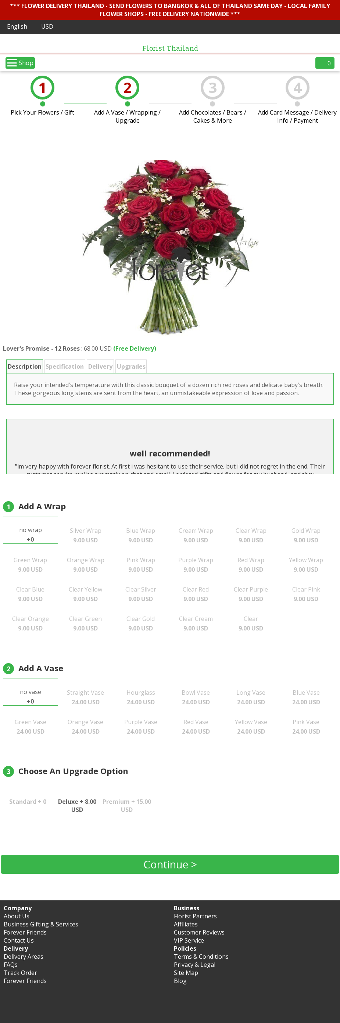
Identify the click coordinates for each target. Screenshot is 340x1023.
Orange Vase (85, 726)
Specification (65, 366)
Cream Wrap (196, 535)
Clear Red (196, 594)
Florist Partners (195, 916)
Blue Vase (306, 697)
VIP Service (189, 940)
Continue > (170, 864)
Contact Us (19, 940)
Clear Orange (30, 623)
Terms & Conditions (201, 956)
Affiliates (186, 924)
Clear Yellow (85, 594)
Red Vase (196, 726)
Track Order (20, 973)
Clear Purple (251, 594)
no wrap (30, 534)
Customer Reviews (199, 932)
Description (25, 366)
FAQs (11, 965)
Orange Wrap (85, 565)
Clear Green (85, 623)
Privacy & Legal (194, 965)
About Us (16, 916)
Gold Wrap (306, 535)
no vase (30, 696)
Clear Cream (196, 623)
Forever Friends (25, 932)
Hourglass (140, 697)
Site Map (186, 973)
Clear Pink (306, 594)
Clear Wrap (251, 535)
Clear (251, 623)
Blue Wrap (140, 535)
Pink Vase (306, 726)
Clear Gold (140, 623)
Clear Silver (140, 594)
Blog (180, 981)
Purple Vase (140, 726)
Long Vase (250, 697)
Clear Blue (30, 594)
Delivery (100, 366)
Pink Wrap (140, 565)
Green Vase (30, 726)
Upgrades (131, 366)
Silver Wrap (85, 535)
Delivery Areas (23, 956)
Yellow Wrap (306, 565)
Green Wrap (30, 565)
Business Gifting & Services (41, 924)
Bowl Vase (196, 697)
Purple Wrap (195, 565)
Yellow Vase (251, 726)
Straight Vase (85, 697)
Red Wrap (250, 565)
